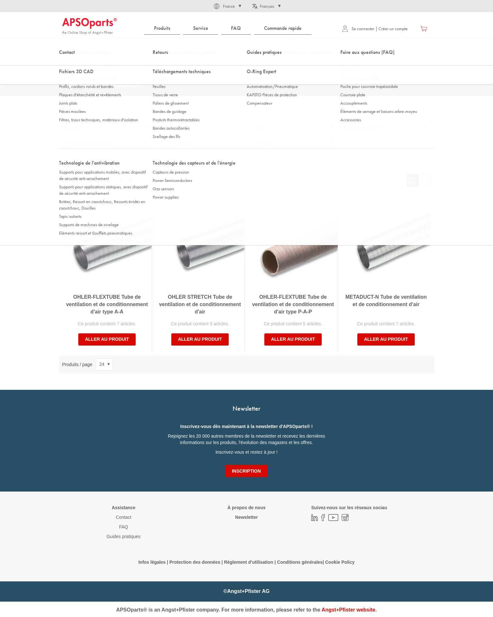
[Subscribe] (246, 471)
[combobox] (246, 47)
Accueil (68, 64)
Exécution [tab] (74, 127)
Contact (123, 517)
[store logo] (89, 26)
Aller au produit (107, 339)
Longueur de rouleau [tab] (362, 127)
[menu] (229, 28)
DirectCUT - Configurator (105, 64)
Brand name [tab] (262, 143)
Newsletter (246, 517)
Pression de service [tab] (175, 143)
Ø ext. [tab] (164, 127)
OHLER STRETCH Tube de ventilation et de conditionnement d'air (200, 304)
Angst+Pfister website (349, 610)
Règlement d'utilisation (248, 562)
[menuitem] (162, 28)
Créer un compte (393, 28)
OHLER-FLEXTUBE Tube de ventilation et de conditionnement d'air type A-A (107, 304)
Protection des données (194, 562)
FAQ (123, 526)
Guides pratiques (123, 536)
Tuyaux (143, 64)
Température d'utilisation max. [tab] (91, 143)
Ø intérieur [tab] (261, 127)
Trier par (70, 180)
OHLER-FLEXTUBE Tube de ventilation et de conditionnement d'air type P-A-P (293, 304)
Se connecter (358, 28)
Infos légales (152, 562)
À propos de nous (246, 507)
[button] (227, 6)
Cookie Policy (340, 562)
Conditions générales (300, 562)
